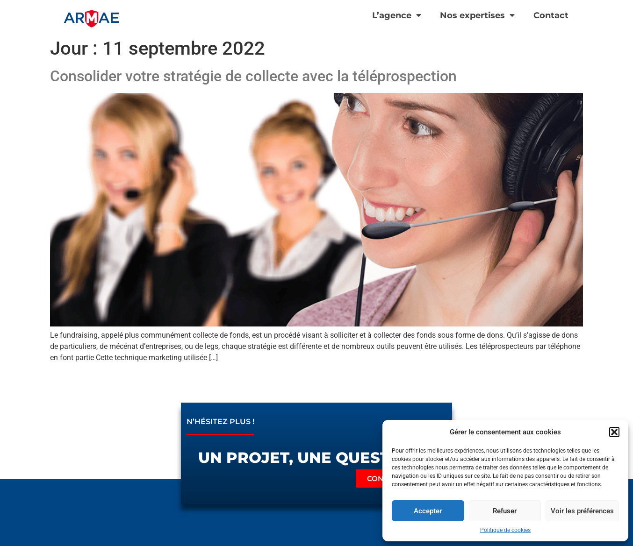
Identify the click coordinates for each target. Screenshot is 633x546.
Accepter (428, 511)
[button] (614, 432)
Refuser (505, 511)
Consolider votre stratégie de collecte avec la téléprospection (253, 76)
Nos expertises (477, 15)
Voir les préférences (582, 511)
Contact (550, 15)
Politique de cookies (505, 530)
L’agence (396, 15)
